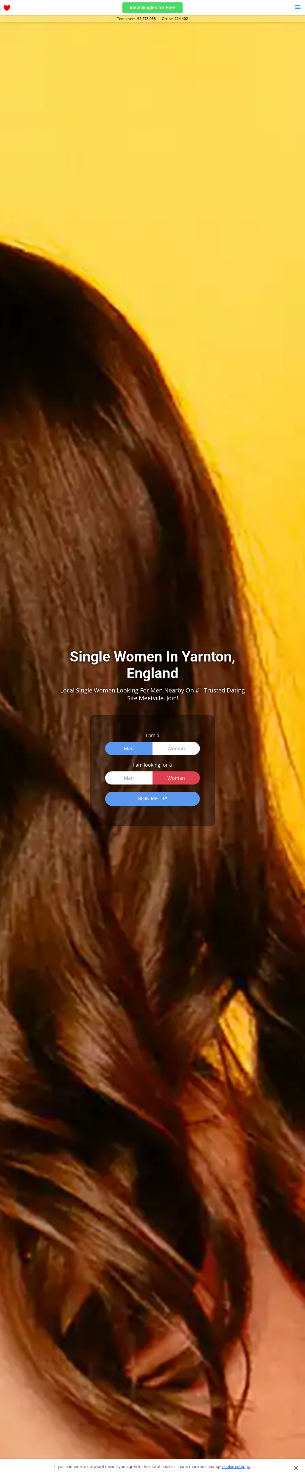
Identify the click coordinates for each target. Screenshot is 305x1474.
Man (129, 748)
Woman (176, 748)
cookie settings (236, 1466)
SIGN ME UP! (152, 798)
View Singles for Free (152, 7)
